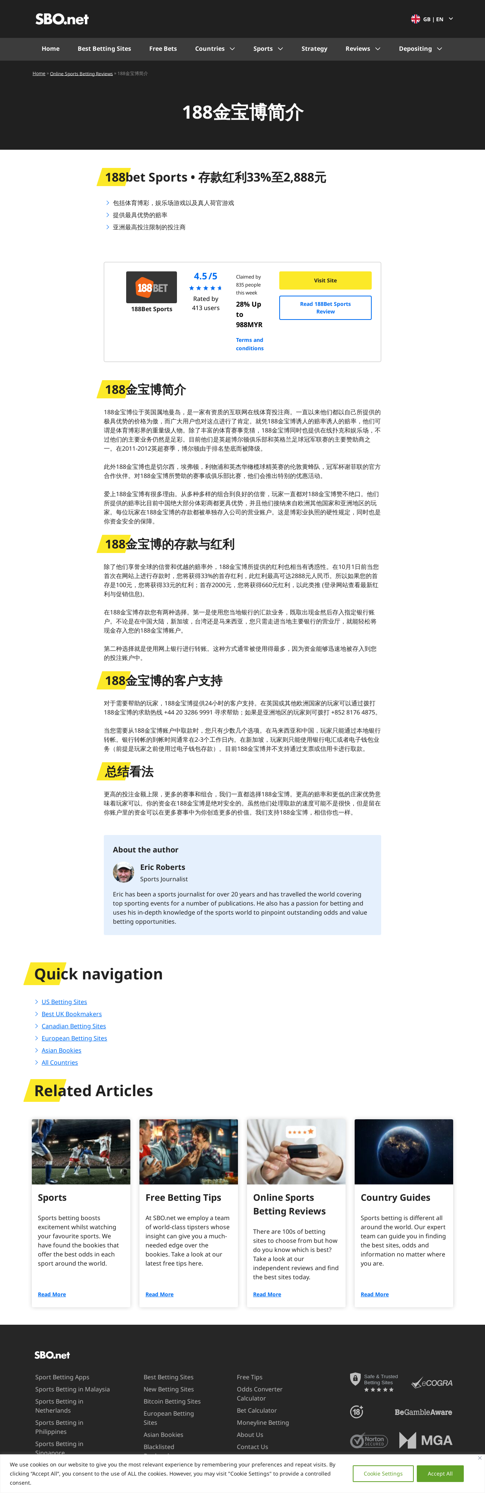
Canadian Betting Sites (74, 1026)
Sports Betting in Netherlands (52, 1406)
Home (50, 48)
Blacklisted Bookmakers (155, 1442)
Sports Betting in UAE (58, 1446)
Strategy (314, 48)
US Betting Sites (64, 1002)
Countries (210, 48)
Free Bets (163, 48)
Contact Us (245, 1446)
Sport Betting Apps (55, 1377)
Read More (52, 1294)
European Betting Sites (74, 1038)
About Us (243, 1434)
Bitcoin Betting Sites (166, 1401)
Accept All (440, 1473)
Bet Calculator (249, 1410)
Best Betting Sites (104, 48)
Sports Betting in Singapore (67, 1434)
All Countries (60, 1062)
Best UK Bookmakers (72, 1014)
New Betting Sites (162, 1389)
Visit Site (325, 280)
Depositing (415, 48)
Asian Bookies (61, 1050)
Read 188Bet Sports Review (325, 307)
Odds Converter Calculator (252, 1393)
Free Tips (242, 1377)
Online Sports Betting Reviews (81, 73)
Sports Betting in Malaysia (65, 1389)
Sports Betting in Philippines (68, 1422)
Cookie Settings (383, 1473)
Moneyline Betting (255, 1422)
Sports (263, 48)
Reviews (358, 48)
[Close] (480, 1458)
